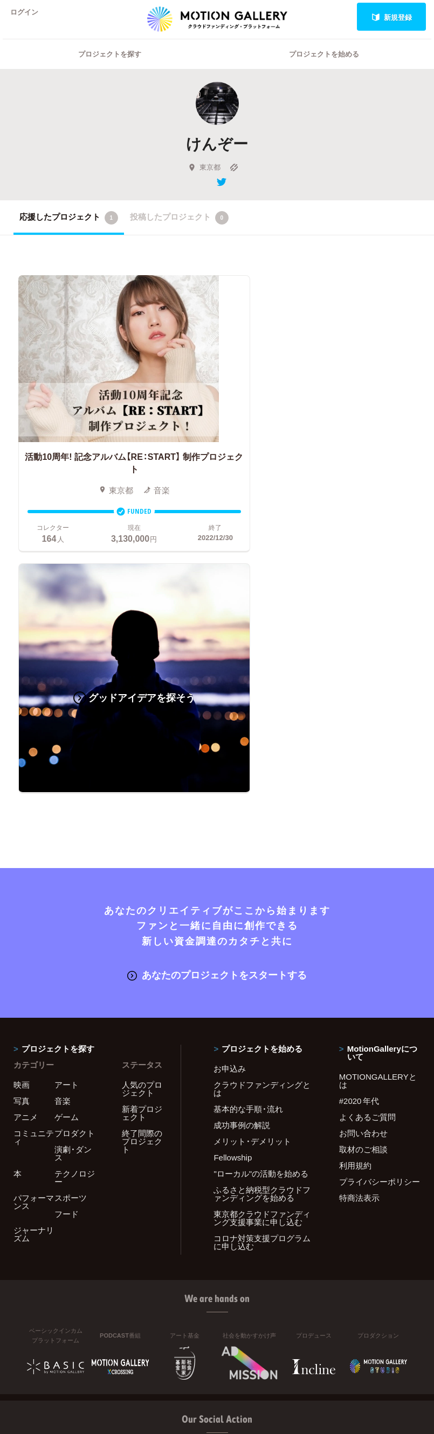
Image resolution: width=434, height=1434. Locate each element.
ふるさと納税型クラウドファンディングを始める (262, 942)
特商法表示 (359, 946)
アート (66, 832)
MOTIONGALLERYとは (378, 828)
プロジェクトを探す (109, 67)
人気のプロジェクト (142, 837)
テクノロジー (74, 925)
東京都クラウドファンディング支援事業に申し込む (262, 966)
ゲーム (66, 865)
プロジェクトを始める (324, 67)
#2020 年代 (359, 849)
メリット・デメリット (252, 889)
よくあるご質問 (367, 865)
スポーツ (70, 946)
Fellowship (232, 905)
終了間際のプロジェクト (142, 889)
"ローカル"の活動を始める (260, 921)
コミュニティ (33, 885)
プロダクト (74, 881)
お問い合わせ (363, 881)
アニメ (25, 865)
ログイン (29, 17)
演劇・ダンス (73, 901)
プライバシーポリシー (379, 929)
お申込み (229, 816)
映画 (21, 832)
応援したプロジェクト (68, 232)
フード (66, 962)
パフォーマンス (33, 950)
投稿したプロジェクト (179, 232)
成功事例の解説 (241, 873)
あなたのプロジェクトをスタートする (217, 723)
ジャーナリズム (33, 982)
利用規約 (355, 913)
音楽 (62, 849)
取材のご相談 (363, 897)
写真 (21, 849)
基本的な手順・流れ (248, 857)
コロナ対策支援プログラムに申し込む (262, 990)
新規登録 (391, 17)
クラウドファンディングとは (262, 837)
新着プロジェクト (142, 861)
